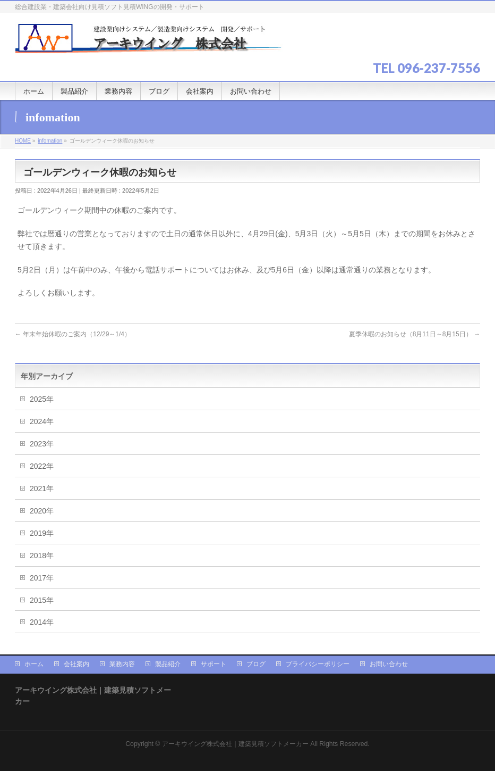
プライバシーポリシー (317, 664)
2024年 (42, 421)
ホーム (34, 664)
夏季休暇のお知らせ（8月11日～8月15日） (414, 334)
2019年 (42, 533)
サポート (213, 664)
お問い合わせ (389, 664)
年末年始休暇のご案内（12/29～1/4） (73, 334)
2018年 (42, 555)
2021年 (42, 488)
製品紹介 (168, 664)
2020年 (42, 511)
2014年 (42, 622)
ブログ (256, 664)
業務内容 (122, 664)
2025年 (42, 399)
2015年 (42, 600)
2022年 (42, 466)
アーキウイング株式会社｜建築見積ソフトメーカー (235, 744)
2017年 (42, 578)
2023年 (42, 444)
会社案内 (76, 664)
